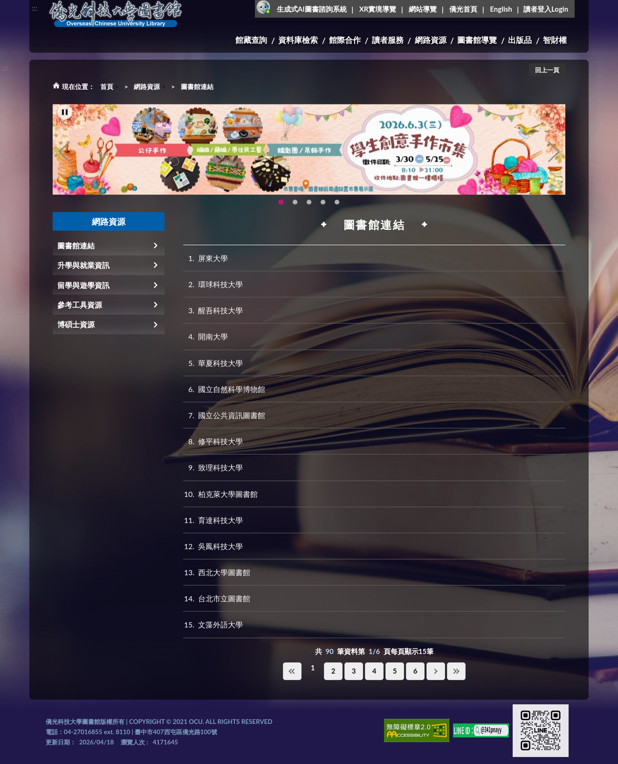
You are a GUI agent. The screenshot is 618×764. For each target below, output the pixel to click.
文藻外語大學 (213, 624)
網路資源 (430, 40)
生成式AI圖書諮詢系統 (312, 9)
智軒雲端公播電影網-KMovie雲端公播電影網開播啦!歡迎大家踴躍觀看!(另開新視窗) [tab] (323, 211)
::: (34, 7)
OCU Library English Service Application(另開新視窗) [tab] (295, 211)
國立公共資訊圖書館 (224, 415)
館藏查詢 (251, 40)
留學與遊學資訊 (83, 285)
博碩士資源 (76, 324)
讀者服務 (388, 40)
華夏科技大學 (213, 363)
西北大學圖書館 (216, 572)
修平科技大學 (213, 441)
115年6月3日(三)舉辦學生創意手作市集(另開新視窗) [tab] (281, 211)
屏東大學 (205, 258)
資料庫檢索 (298, 40)
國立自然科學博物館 (224, 389)
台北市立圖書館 (216, 598)
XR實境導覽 (378, 9)
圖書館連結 (197, 86)
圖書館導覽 (477, 40)
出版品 (520, 40)
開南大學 (205, 336)
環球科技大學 (213, 284)
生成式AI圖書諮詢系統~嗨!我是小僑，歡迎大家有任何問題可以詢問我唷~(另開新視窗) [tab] (337, 211)
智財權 (555, 40)
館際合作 (345, 40)
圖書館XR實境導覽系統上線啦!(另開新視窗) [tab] (309, 211)
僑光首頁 (463, 9)
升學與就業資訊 (83, 265)
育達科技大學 (213, 520)
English (501, 9)
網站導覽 (423, 9)
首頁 (106, 86)
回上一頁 (547, 70)
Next (553, 161)
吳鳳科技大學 (213, 546)
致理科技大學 (213, 467)
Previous (64, 161)
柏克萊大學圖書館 (220, 494)
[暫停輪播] (64, 121)
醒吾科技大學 (213, 310)
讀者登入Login (545, 9)
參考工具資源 (79, 304)
